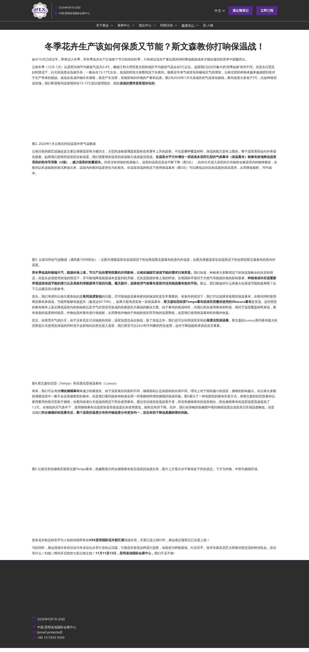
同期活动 (167, 29)
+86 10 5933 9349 (51, 642)
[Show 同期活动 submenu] (176, 29)
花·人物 (208, 29)
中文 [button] (219, 14)
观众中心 (145, 29)
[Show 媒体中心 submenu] (197, 29)
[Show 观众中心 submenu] (154, 29)
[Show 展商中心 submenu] (133, 29)
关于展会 (103, 29)
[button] (240, 14)
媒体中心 (188, 29)
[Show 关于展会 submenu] (112, 29)
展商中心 (124, 29)
